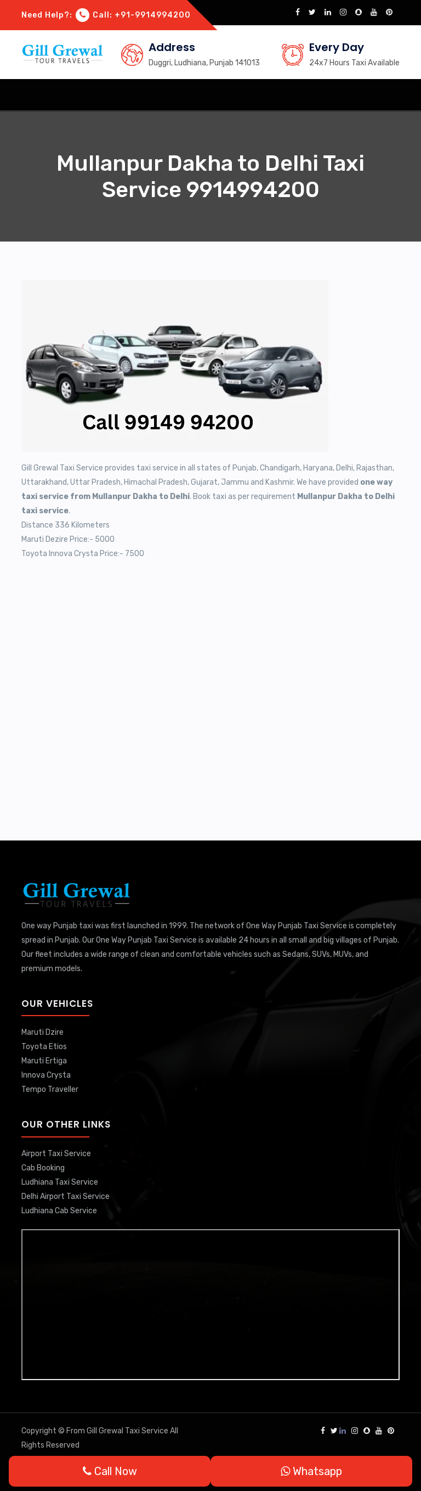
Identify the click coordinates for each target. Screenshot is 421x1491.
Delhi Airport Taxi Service (65, 1196)
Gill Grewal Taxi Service (128, 1431)
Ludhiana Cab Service (59, 1210)
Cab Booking (43, 1168)
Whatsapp (311, 1471)
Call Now (110, 1471)
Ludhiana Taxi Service (59, 1182)
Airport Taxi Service (56, 1153)
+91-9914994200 (153, 15)
